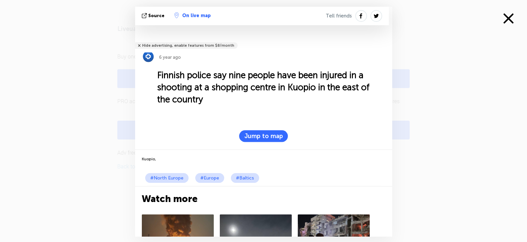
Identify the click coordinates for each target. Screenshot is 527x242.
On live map (192, 15)
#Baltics (245, 178)
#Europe (209, 178)
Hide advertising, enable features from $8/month (188, 45)
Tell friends (339, 16)
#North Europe (167, 178)
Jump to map (263, 136)
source (153, 15)
